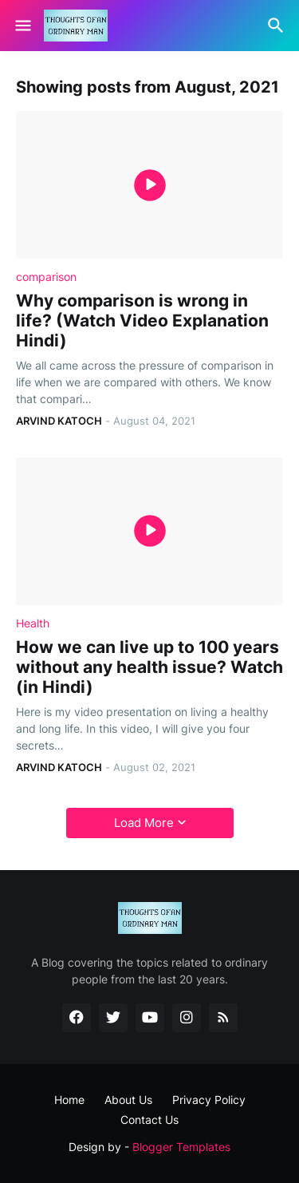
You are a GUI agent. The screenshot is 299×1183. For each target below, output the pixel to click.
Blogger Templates (181, 1146)
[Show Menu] (22, 25)
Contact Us (149, 1119)
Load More (144, 822)
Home (69, 1099)
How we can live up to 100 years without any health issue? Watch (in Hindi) (149, 667)
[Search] (278, 25)
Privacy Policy (209, 1099)
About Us (128, 1099)
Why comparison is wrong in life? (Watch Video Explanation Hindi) (142, 320)
